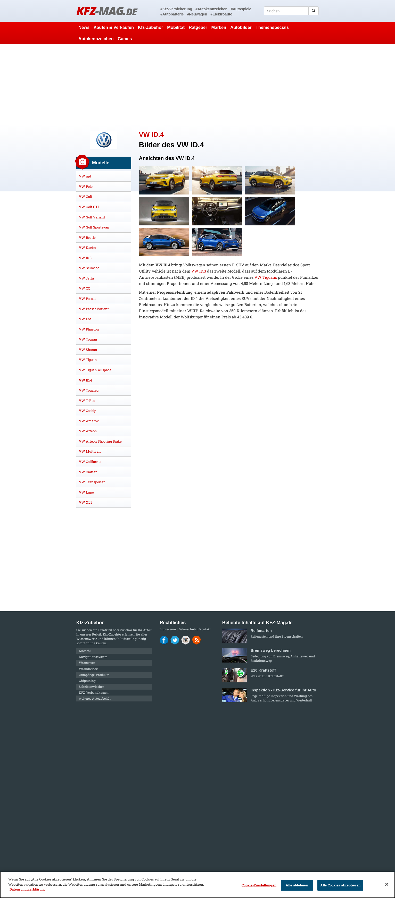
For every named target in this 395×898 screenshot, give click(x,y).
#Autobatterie (172, 14)
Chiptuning (87, 681)
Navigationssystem (93, 657)
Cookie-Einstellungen (259, 885)
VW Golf (85, 196)
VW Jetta (86, 278)
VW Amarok (89, 421)
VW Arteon (88, 431)
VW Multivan (90, 451)
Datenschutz (187, 629)
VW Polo (86, 186)
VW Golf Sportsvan (94, 227)
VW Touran (88, 339)
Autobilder (241, 27)
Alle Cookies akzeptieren (340, 885)
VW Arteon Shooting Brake (100, 441)
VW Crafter (88, 472)
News (83, 27)
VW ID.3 (198, 271)
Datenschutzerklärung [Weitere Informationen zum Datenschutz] (28, 889)
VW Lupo (86, 492)
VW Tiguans (265, 277)
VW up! (85, 176)
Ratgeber (198, 27)
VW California (90, 461)
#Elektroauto (221, 14)
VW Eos (85, 319)
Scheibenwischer (91, 686)
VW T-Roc (87, 400)
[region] (197, 885)
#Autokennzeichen (211, 9)
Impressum (168, 629)
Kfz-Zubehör (150, 27)
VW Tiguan (88, 359)
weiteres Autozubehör (95, 698)
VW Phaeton (89, 329)
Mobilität (176, 27)
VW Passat (87, 298)
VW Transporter (92, 482)
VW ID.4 (85, 380)
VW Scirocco (89, 268)
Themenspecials (272, 27)
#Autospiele (241, 9)
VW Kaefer (87, 247)
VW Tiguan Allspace (95, 370)
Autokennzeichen (96, 38)
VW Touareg (88, 390)
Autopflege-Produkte (94, 675)
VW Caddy (87, 410)
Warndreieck (88, 669)
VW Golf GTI (89, 207)
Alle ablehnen (297, 885)
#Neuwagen (197, 14)
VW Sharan (88, 349)
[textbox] (291, 10)
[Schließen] (386, 884)
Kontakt (205, 629)
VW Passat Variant (94, 309)
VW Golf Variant (92, 217)
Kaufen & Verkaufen (114, 27)
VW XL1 (85, 502)
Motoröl (85, 651)
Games (125, 38)
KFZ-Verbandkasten (94, 692)
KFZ (106, 11)
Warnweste (87, 662)
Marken (218, 27)
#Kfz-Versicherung (176, 9)
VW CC (84, 288)
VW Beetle (87, 237)
